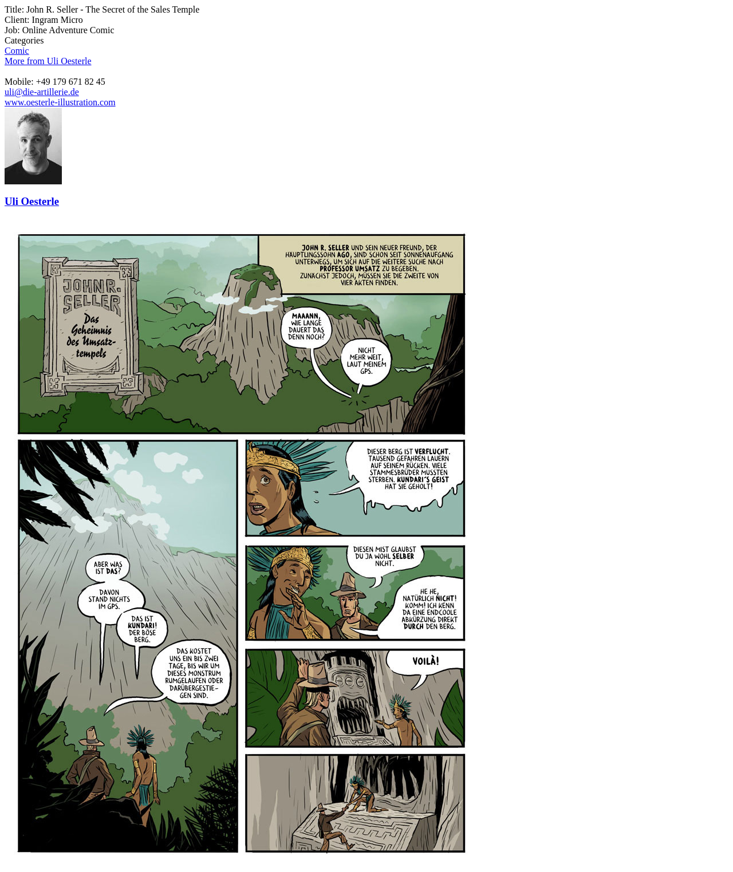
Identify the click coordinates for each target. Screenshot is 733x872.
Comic (17, 51)
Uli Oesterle (32, 201)
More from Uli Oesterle (48, 61)
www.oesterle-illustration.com (60, 102)
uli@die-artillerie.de (42, 92)
